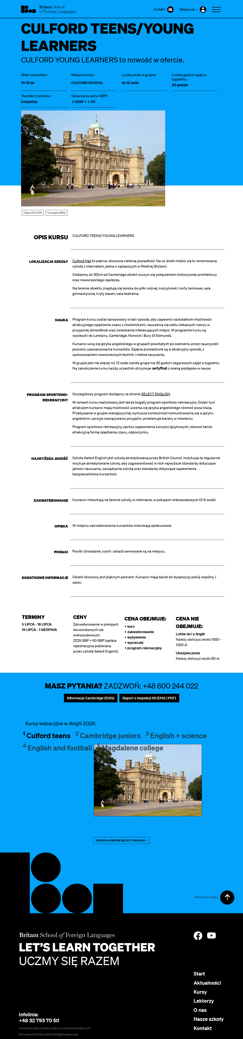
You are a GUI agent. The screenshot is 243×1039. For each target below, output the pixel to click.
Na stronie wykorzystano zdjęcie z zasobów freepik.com (54, 1028)
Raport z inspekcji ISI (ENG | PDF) (149, 698)
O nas (200, 1010)
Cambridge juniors (108, 735)
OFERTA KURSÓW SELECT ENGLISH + (121, 840)
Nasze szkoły (209, 1019)
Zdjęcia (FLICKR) (32, 212)
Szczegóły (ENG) (56, 212)
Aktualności (207, 983)
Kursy (200, 992)
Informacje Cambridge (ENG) (90, 698)
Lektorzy (204, 1001)
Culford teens (46, 735)
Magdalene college (130, 747)
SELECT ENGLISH (155, 394)
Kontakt (203, 1028)
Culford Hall (81, 261)
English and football (57, 747)
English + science (176, 735)
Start (199, 973)
